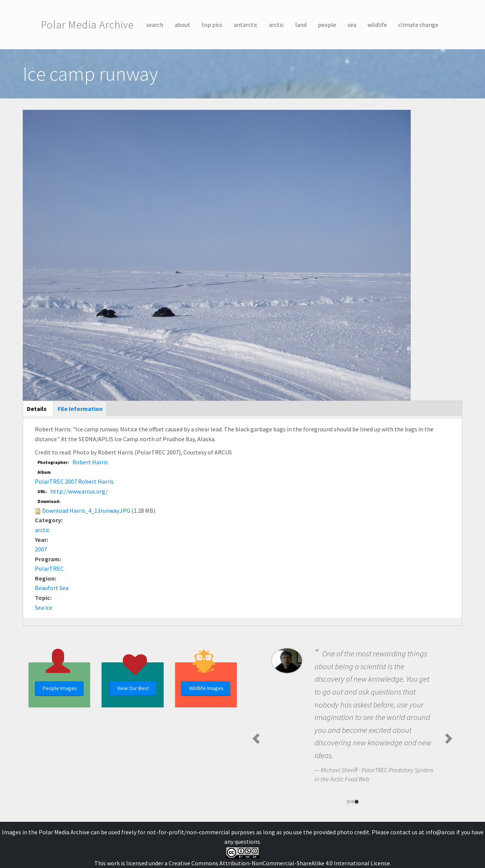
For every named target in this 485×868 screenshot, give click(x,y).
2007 (41, 549)
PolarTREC (49, 568)
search (154, 24)
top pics (212, 24)
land (301, 24)
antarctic (246, 24)
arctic (276, 24)
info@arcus (440, 832)
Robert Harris (90, 462)
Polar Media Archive (87, 24)
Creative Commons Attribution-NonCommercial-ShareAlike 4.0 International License (279, 863)
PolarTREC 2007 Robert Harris (74, 481)
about (182, 24)
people (327, 24)
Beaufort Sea (52, 588)
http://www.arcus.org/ (79, 491)
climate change (418, 24)
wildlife (377, 24)
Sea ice (43, 607)
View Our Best (133, 688)
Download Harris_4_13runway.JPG (86, 510)
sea (351, 24)
